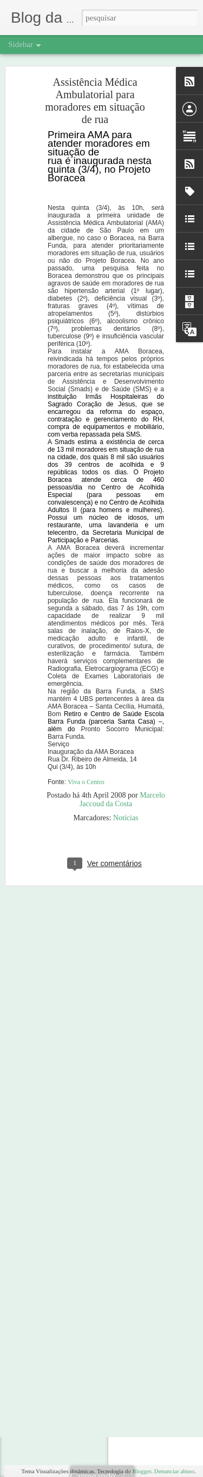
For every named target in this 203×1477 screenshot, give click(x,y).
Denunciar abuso (174, 1471)
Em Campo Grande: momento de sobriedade (84, 1061)
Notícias (126, 751)
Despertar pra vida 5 (53, 1183)
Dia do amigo (44, 1231)
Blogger (141, 1471)
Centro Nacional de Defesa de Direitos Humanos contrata (101, 1110)
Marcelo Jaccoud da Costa (122, 732)
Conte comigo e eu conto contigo (70, 988)
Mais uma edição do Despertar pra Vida (78, 1256)
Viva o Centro (86, 715)
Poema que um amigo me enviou (69, 1037)
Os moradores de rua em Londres (70, 1086)
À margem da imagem (55, 1134)
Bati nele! (39, 964)
